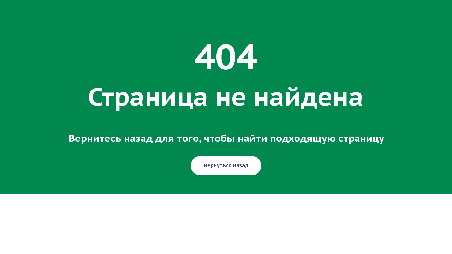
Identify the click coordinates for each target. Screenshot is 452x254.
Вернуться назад (226, 165)
